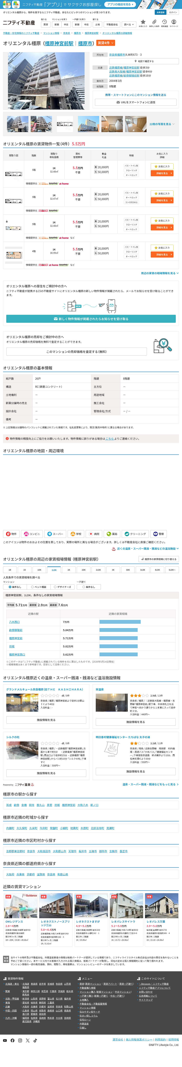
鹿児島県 (26, 1021)
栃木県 (69, 991)
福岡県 (25, 1017)
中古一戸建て (117, 995)
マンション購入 (88, 991)
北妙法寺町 (97, 828)
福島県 (25, 987)
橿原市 (85, 43)
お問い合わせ (146, 991)
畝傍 (16, 805)
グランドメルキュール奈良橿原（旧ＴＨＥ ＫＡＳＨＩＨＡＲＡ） (44, 689)
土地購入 (84, 999)
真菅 (49, 805)
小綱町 (64, 828)
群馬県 (25, 994)
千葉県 (53, 991)
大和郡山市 (59, 851)
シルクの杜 (13, 737)
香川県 (25, 1013)
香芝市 (124, 851)
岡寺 (31, 805)
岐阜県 (34, 1002)
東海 (7, 1002)
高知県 (42, 1013)
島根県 (50, 1010)
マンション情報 (88, 1007)
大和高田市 (44, 851)
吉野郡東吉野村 (15, 851)
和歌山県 (62, 874)
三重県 (50, 1002)
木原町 (85, 828)
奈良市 (31, 851)
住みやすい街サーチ (90, 1011)
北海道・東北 (12, 983)
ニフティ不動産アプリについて (155, 987)
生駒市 (113, 851)
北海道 (25, 983)
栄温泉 (100, 689)
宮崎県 (67, 1017)
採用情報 (173, 1039)
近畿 (7, 1006)
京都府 (31, 874)
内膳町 (10, 828)
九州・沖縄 (11, 1017)
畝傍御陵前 (15, 630)
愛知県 (25, 1002)
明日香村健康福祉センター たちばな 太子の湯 (123, 737)
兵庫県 (20, 874)
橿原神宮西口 (17, 654)
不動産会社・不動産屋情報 (93, 1003)
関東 (7, 991)
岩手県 (42, 983)
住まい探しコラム (89, 1015)
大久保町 (21, 828)
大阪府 (10, 874)
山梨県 (34, 998)
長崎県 (42, 1017)
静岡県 (42, 1002)
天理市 (72, 851)
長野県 (42, 998)
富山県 (50, 998)
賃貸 (82, 983)
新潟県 (25, 998)
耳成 (9, 805)
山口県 (59, 1010)
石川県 (59, 998)
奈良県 (113, 54)
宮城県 (50, 983)
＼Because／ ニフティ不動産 (154, 983)
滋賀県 (41, 874)
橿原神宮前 (15, 638)
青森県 (34, 983)
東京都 (25, 991)
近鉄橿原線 (115, 67)
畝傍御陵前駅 (132, 75)
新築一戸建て (101, 995)
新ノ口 (94, 805)
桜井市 (83, 851)
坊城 (11, 646)
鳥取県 (42, 1010)
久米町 (33, 828)
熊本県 (50, 1017)
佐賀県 (34, 1017)
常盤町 (54, 828)
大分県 (59, 1017)
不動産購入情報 (88, 987)
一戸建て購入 (86, 995)
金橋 (24, 805)
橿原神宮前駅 (59, 43)
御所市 (103, 851)
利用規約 (160, 1039)
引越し (83, 1027)
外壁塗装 (84, 1023)
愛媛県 (34, 1013)
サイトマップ (146, 999)
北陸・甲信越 (12, 998)
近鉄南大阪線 (117, 71)
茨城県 (61, 991)
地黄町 (74, 828)
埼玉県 (44, 991)
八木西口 (14, 622)
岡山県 (34, 1010)
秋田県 (59, 983)
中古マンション (123, 991)
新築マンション (105, 991)
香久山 (41, 805)
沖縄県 (36, 1021)
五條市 (93, 851)
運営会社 (118, 1039)
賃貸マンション (93, 983)
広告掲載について (148, 995)
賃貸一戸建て (126, 983)
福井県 (67, 998)
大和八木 (83, 805)
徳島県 (67, 1010)
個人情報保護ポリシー (139, 1039)
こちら (109, 438)
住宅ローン (85, 1019)
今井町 (44, 828)
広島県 (25, 1010)
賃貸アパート (110, 983)
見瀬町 (110, 828)
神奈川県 (35, 991)
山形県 (67, 983)
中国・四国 (11, 1010)
